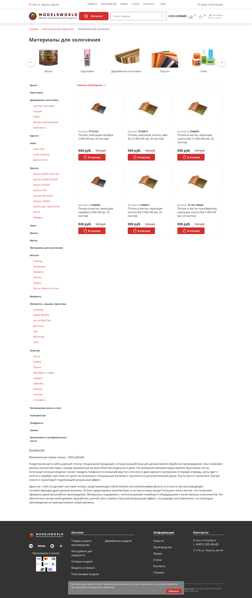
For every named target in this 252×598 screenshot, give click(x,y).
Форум (124, 4)
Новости (92, 4)
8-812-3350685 (178, 16)
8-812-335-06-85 (207, 544)
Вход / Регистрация (212, 4)
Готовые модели (82, 561)
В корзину (92, 157)
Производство (109, 4)
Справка (158, 572)
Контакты (148, 4)
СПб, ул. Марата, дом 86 (45, 4)
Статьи (136, 4)
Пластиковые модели (85, 574)
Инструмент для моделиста (81, 553)
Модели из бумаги (83, 568)
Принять (174, 591)
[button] (30, 62)
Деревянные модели (118, 541)
